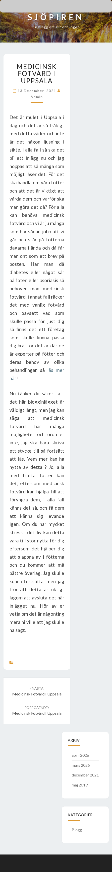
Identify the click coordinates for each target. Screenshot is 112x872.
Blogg (77, 829)
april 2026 (80, 755)
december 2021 (85, 774)
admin (37, 97)
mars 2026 (81, 765)
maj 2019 (80, 784)
